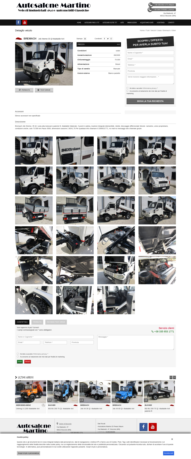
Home (79, 22)
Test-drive (44, 90)
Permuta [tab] (37, 322)
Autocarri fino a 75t (92, 22)
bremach (166, 30)
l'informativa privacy (150, 88)
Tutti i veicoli (151, 30)
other (174, 30)
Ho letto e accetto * (144, 88)
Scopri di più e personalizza (28, 453)
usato (159, 30)
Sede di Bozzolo (65, 424)
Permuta (24, 90)
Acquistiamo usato (146, 22)
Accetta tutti (168, 453)
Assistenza (161, 22)
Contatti (171, 22)
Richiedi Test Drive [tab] (56, 322)
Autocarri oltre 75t (110, 22)
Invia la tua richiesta (150, 101)
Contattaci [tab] (22, 322)
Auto (122, 22)
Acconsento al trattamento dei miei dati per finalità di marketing (42, 357)
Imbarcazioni (132, 22)
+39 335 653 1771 (163, 331)
